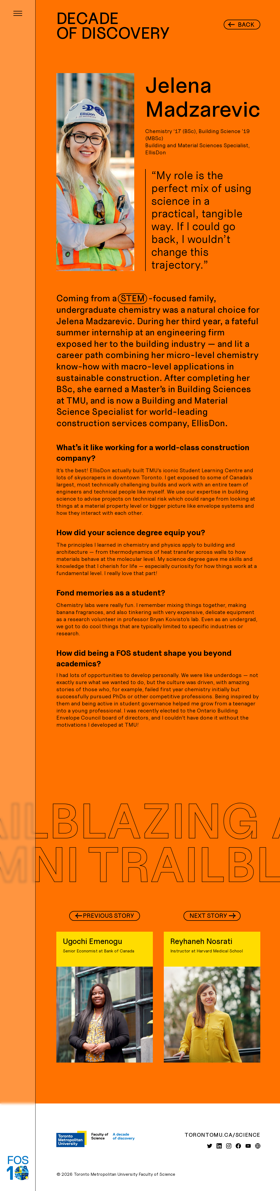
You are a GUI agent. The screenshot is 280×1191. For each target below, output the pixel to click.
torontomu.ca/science (222, 1134)
